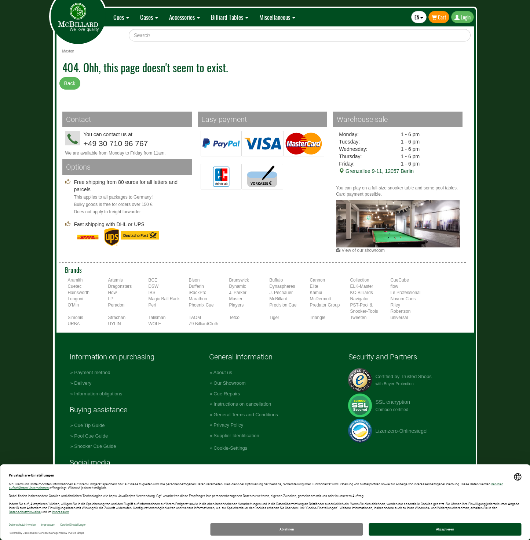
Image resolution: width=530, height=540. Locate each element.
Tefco (234, 317)
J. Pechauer (281, 292)
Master (235, 298)
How (112, 292)
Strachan (117, 317)
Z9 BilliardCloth (204, 323)
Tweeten (358, 317)
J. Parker (238, 292)
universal (399, 317)
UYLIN (114, 323)
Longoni (75, 298)
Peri (152, 305)
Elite (314, 286)
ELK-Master (361, 286)
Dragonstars (120, 286)
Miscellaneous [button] (277, 17)
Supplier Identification (236, 435)
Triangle (318, 317)
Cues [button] (121, 17)
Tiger (274, 317)
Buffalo (276, 280)
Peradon (116, 305)
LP (111, 298)
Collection (359, 280)
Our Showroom (229, 383)
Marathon (198, 298)
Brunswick (239, 280)
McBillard (279, 298)
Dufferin (196, 286)
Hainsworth (78, 292)
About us (222, 372)
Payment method (92, 372)
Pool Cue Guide (91, 436)
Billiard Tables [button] (229, 17)
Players (236, 305)
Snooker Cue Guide (95, 446)
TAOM (195, 317)
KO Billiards (361, 292)
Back (70, 83)
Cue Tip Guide (89, 425)
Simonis (75, 317)
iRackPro (197, 292)
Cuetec (75, 286)
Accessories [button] (184, 17)
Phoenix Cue (201, 305)
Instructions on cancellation (242, 404)
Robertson (401, 311)
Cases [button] (149, 17)
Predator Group (325, 305)
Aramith (75, 280)
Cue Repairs (226, 393)
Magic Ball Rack (164, 298)
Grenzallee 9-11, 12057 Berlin (376, 171)
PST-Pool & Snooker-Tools (364, 308)
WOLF (155, 323)
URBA (74, 323)
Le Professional (406, 292)
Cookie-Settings (230, 448)
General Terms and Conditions (245, 414)
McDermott (320, 298)
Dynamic (237, 286)
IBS (152, 292)
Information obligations (98, 393)
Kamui (316, 292)
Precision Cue (283, 305)
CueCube (400, 280)
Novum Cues (403, 298)
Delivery (82, 383)
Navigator (359, 298)
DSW (154, 286)
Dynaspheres (282, 286)
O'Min (73, 305)
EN (418, 17)
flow (394, 286)
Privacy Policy (228, 425)
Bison (194, 280)
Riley (395, 305)
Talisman (157, 317)
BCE (153, 280)
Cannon (317, 280)
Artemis (115, 280)
